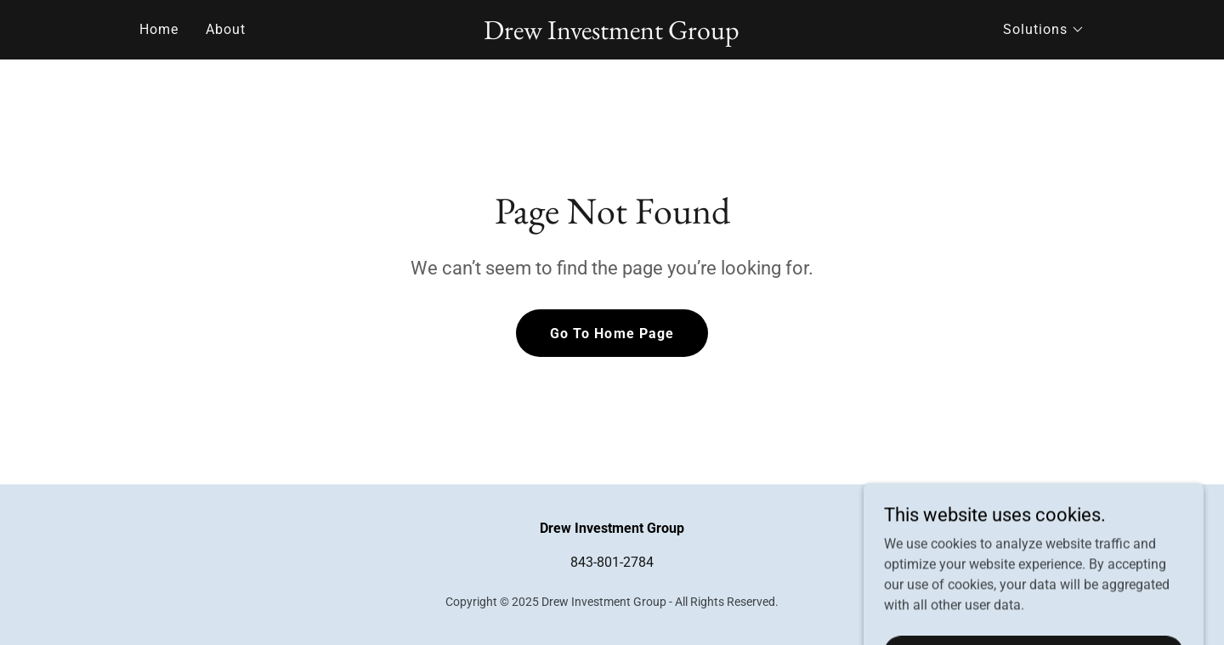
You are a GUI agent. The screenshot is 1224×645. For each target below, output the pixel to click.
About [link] (226, 29)
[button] (1044, 30)
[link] (612, 34)
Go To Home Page (611, 333)
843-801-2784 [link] (612, 562)
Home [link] (158, 29)
